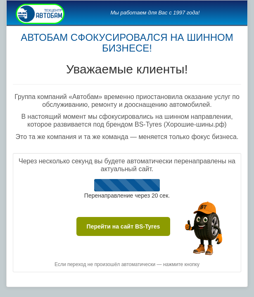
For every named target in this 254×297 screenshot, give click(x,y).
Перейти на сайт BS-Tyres (123, 226)
